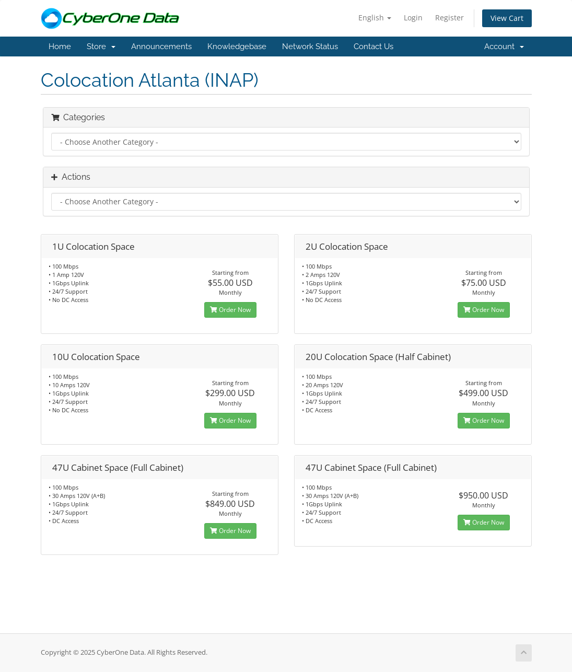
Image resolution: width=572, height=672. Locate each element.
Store (101, 46)
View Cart (507, 18)
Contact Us (373, 46)
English (374, 17)
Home (60, 46)
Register (449, 17)
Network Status (310, 46)
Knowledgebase (236, 46)
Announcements (161, 46)
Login (413, 17)
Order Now (230, 309)
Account (504, 46)
